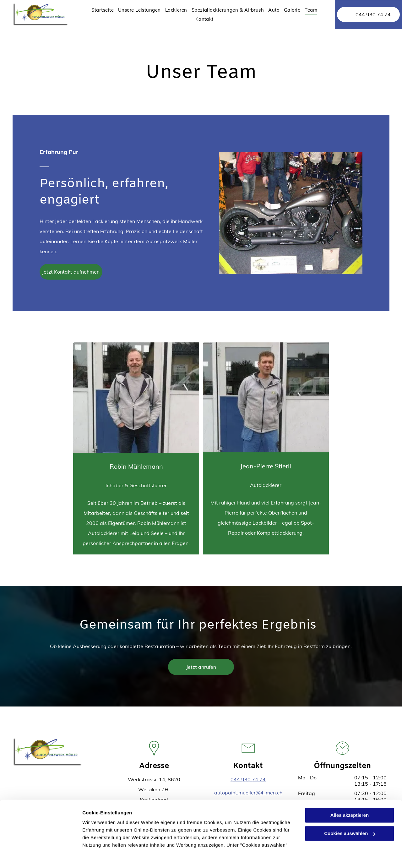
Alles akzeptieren (349, 769)
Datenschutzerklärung (154, 821)
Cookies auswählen (104, 838)
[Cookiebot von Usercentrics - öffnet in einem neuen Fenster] (40, 838)
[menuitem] (102, 9)
